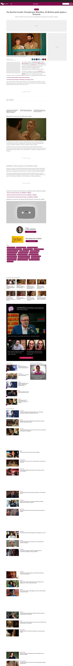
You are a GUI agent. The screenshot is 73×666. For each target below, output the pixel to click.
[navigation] (11, 4)
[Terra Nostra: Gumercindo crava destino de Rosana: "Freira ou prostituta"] (12, 574)
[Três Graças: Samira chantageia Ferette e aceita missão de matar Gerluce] (12, 592)
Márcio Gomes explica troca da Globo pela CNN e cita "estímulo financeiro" (23, 336)
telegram (39, 59)
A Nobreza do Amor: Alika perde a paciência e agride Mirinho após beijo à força (32, 421)
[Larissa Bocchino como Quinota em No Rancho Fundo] (41, 281)
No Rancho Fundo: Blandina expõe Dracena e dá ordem (21, 298)
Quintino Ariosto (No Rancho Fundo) (24, 256)
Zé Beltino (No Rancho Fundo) (12, 252)
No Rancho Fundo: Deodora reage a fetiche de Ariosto (18, 77)
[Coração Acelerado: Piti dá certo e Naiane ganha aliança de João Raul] (12, 664)
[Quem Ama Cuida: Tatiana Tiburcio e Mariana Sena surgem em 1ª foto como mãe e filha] (12, 583)
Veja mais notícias (30, 231)
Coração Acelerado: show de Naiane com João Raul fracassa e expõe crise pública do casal (23, 384)
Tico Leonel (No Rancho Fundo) (22, 259)
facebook (34, 59)
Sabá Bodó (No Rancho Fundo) (22, 254)
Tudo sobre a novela (31, 241)
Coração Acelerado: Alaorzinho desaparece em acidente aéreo (33, 493)
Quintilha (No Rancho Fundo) (21, 247)
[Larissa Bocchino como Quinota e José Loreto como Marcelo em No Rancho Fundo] (10, 281)
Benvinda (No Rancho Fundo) (38, 249)
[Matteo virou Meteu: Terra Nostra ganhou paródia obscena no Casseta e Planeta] (12, 503)
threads (43, 59)
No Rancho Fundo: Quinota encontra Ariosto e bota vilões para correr (41, 287)
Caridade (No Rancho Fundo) (33, 254)
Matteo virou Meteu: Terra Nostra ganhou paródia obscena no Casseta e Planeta (31, 502)
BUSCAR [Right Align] (71, 3)
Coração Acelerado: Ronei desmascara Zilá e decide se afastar (32, 511)
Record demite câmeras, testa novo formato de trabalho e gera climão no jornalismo (40, 111)
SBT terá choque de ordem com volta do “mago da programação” (26, 110)
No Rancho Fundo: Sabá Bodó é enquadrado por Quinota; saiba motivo (41, 298)
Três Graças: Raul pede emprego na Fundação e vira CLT (33, 532)
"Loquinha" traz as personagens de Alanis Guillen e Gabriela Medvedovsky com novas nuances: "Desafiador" (12, 111)
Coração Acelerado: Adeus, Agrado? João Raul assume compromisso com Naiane (32, 614)
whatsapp (32, 59)
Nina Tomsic (40, 63)
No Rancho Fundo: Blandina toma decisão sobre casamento (21, 287)
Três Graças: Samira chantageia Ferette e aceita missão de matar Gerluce (32, 591)
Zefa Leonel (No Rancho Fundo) (34, 259)
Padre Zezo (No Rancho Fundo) (32, 247)
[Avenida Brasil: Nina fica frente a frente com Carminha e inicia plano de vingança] (12, 431)
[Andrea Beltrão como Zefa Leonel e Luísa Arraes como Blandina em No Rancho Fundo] (31, 281)
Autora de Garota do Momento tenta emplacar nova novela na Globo (32, 654)
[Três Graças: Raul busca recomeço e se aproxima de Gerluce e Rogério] (12, 543)
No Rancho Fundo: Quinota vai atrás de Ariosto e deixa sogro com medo (31, 299)
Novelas (35, 4)
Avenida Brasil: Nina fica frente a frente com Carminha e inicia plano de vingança (23, 401)
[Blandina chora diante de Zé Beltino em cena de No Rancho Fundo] (21, 281)
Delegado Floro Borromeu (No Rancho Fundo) (14, 249)
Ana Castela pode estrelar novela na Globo (30, 452)
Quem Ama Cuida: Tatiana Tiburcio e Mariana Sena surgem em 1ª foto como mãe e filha (31, 582)
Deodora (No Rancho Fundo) (36, 256)
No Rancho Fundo (36, 62)
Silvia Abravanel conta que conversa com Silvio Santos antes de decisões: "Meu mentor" (35, 353)
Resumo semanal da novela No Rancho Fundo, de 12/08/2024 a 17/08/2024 (22, 197)
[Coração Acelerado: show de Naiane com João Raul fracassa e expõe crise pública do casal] (12, 413)
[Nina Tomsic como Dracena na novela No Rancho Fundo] (21, 293)
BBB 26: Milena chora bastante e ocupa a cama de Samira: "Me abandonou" (23, 367)
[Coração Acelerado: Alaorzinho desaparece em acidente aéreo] (12, 494)
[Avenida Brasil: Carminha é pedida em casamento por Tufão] (12, 632)
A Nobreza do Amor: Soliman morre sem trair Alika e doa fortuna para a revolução (33, 622)
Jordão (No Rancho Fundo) (34, 252)
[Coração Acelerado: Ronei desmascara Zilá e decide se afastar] (12, 512)
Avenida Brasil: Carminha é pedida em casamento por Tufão (32, 631)
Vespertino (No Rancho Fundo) (23, 252)
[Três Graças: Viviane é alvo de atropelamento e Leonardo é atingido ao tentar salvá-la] (12, 552)
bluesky (41, 59)
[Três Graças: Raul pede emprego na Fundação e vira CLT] (12, 534)
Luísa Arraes (33, 64)
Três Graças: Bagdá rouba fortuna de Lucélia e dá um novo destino (32, 470)
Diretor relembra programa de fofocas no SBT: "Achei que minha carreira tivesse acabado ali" (15, 353)
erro (45, 59)
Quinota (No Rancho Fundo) (11, 259)
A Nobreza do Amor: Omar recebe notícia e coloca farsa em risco (32, 462)
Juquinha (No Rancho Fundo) (27, 249)
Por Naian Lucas (9, 59)
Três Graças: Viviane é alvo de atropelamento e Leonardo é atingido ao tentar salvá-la (31, 551)
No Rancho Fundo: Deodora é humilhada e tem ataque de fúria (20, 79)
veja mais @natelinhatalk (26, 357)
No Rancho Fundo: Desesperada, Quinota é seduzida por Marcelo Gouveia (10, 287)
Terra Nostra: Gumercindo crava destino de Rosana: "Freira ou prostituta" (32, 573)
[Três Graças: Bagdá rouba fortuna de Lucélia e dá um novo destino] (12, 471)
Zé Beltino (40, 71)
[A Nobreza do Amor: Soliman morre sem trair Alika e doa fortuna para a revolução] (12, 623)
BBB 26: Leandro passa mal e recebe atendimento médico (23, 392)
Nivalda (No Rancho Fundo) (11, 254)
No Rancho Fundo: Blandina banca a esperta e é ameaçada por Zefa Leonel (31, 287)
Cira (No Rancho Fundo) (11, 247)
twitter (37, 59)
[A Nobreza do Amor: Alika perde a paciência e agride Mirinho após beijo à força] (12, 422)
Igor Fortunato (25, 63)
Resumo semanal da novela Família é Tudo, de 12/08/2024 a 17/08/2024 (21, 194)
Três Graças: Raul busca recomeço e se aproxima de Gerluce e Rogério (32, 542)
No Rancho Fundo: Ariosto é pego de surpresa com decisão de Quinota (10, 299)
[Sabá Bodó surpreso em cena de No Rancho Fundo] (41, 293)
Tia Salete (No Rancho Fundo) (11, 256)
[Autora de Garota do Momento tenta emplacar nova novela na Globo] (12, 655)
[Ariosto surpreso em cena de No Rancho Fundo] (10, 293)
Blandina (23, 73)
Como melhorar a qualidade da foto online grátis (23, 375)
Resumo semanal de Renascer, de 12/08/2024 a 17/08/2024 (19, 192)
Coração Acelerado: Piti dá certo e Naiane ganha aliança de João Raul (33, 663)
